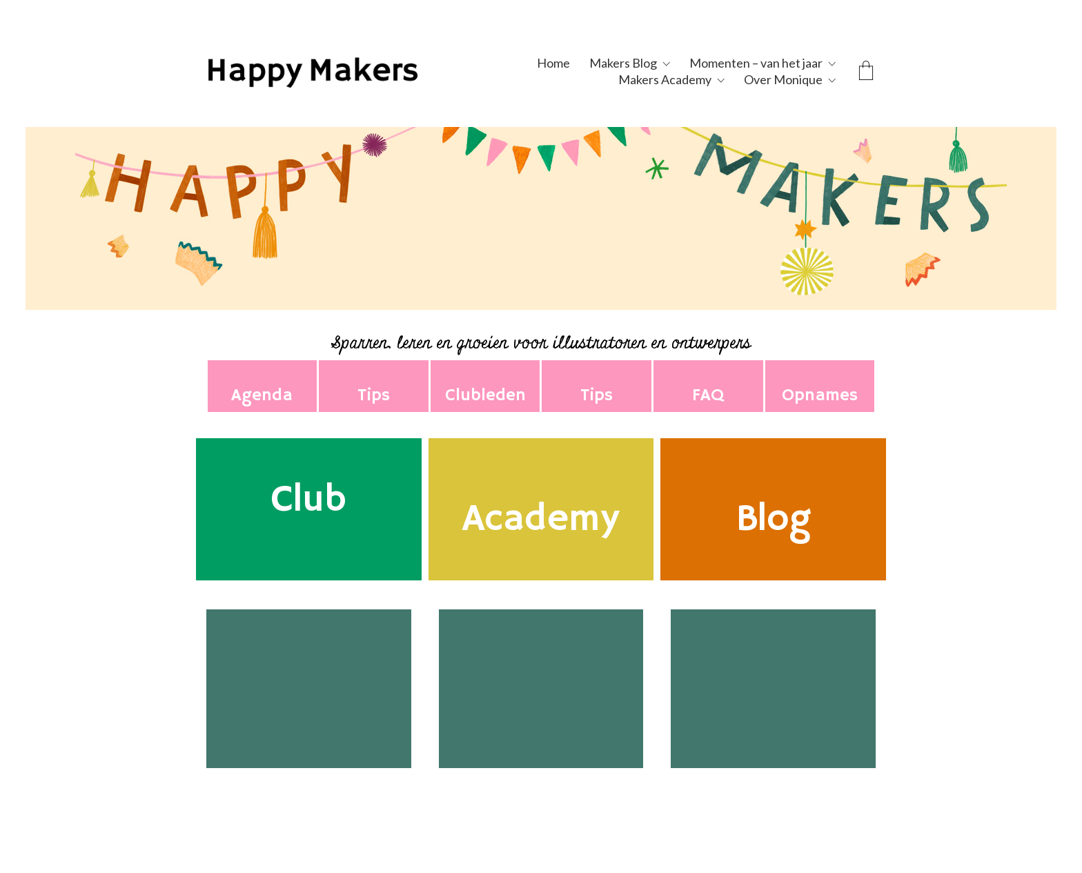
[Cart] (866, 71)
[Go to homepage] (344, 71)
